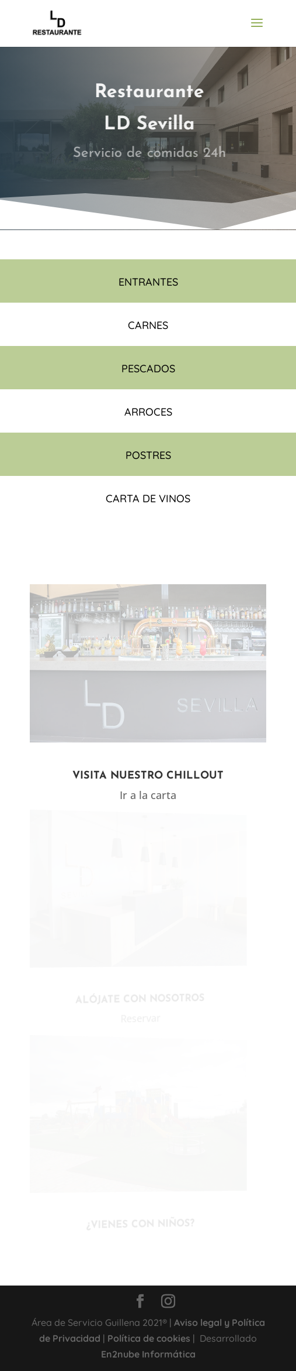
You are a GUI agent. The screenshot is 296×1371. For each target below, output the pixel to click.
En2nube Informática (148, 1354)
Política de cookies (148, 1338)
